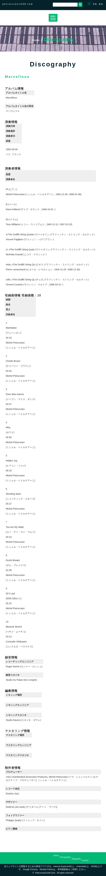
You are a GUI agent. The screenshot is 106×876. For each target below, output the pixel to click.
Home (36, 39)
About (56, 855)
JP (89, 4)
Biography (76, 859)
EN (101, 4)
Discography (65, 857)
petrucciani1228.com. (45, 873)
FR (95, 4)
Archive (85, 860)
